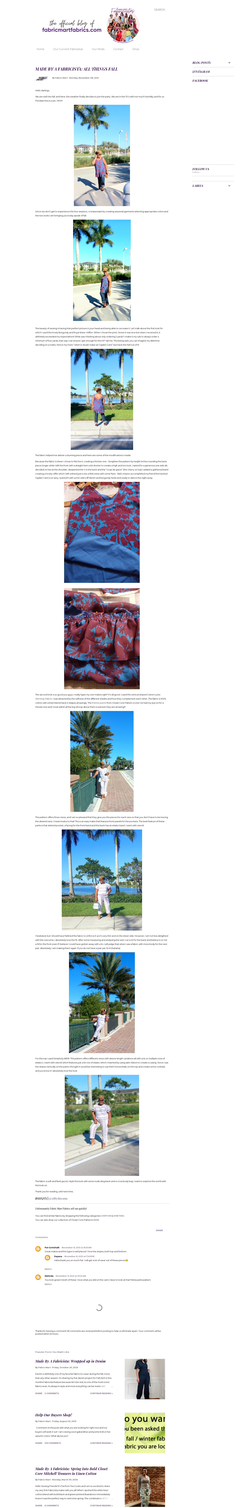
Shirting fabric (43, 698)
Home (38, 49)
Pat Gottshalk (52, 1247)
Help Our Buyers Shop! (53, 1415)
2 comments (52, 1393)
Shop (134, 49)
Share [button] (159, 1230)
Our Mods (96, 49)
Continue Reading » (101, 1393)
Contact (117, 49)
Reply (48, 1269)
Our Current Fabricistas (66, 49)
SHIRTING (118, 1216)
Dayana (58, 1256)
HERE (96, 1220)
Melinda (49, 1276)
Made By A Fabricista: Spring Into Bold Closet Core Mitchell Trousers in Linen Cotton (71, 1471)
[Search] (159, 9)
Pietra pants (99, 703)
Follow (195, 172)
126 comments (53, 1443)
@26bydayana (58, 1198)
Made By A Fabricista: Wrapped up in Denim (70, 1361)
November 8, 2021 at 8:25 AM (77, 1247)
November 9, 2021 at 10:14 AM (71, 1276)
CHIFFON (106, 1216)
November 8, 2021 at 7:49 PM (79, 1256)
